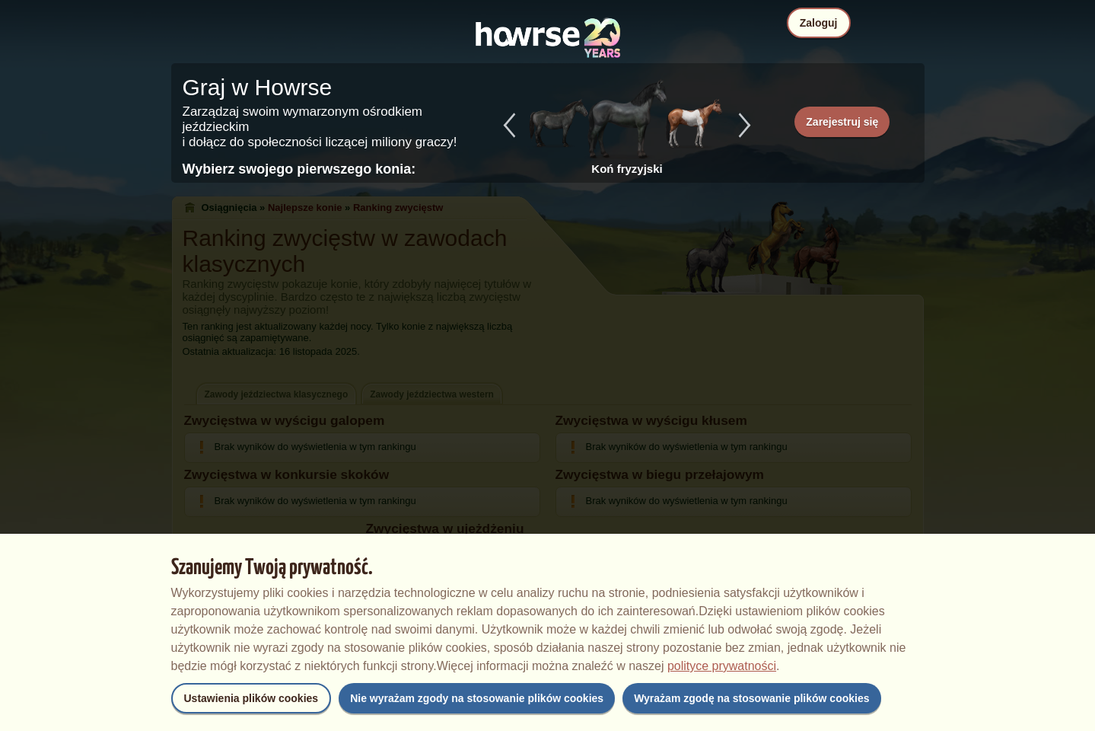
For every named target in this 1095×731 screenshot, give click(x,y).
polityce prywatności (721, 665)
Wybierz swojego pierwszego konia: (299, 169)
